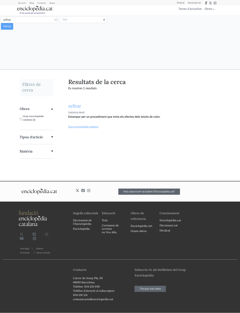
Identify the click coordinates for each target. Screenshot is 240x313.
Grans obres (139, 231)
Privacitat (25, 252)
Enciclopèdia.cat (170, 220)
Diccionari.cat (194, 3)
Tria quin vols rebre (150, 288)
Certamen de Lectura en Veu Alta (110, 229)
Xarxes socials (43, 252)
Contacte (41, 3)
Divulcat (180, 3)
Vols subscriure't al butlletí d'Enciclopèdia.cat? (149, 191)
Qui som (22, 3)
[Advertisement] (179, 41)
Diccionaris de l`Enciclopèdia (82, 221)
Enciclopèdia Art (141, 226)
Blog (32, 3)
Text (105, 220)
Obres (208, 8)
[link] (36, 109)
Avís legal (24, 248)
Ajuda (52, 3)
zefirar (74, 106)
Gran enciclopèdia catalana (83, 126)
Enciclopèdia (81, 228)
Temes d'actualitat (190, 8)
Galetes (39, 248)
